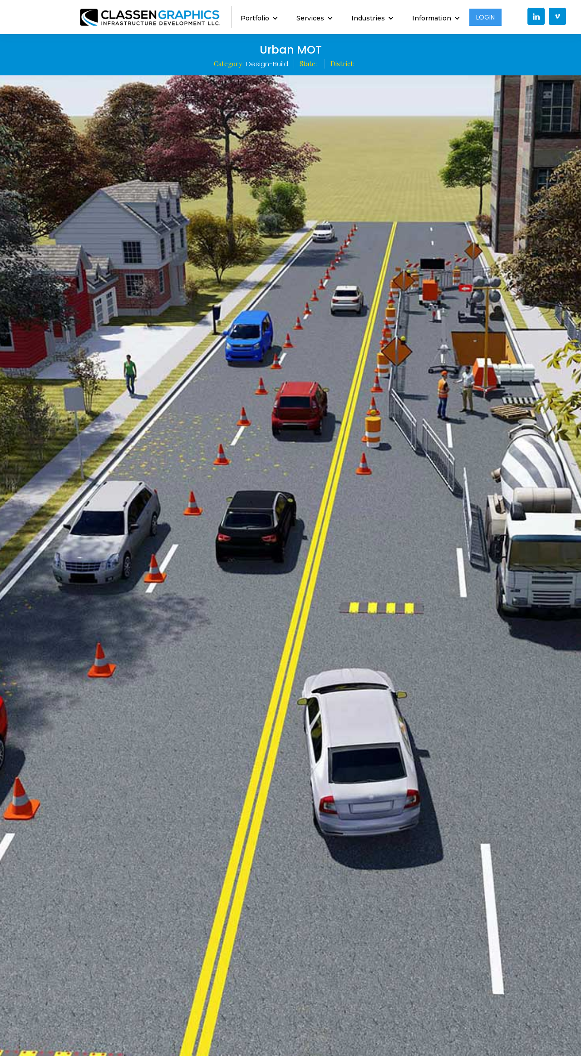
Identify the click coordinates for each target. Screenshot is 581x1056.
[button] (259, 17)
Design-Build (267, 64)
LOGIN (485, 17)
